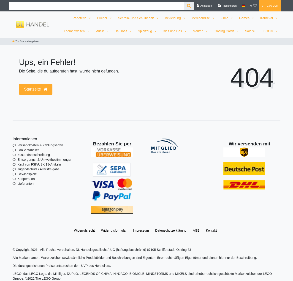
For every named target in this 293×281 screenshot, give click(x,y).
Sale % (250, 31)
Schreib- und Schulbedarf (136, 18)
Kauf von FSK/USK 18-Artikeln (39, 164)
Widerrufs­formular (114, 230)
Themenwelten (75, 31)
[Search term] (96, 6)
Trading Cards (224, 31)
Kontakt (211, 230)
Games (244, 18)
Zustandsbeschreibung (33, 155)
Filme (225, 18)
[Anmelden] (204, 5)
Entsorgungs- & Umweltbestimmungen (44, 159)
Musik (100, 31)
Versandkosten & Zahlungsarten (40, 145)
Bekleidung (173, 18)
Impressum (141, 230)
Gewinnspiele (27, 174)
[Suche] (189, 6)
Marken (198, 31)
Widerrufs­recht (84, 230)
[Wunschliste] (253, 5)
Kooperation (26, 179)
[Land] (243, 5)
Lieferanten (25, 183)
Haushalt (121, 31)
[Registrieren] (227, 5)
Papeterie (80, 18)
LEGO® (268, 31)
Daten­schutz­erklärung (170, 230)
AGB (196, 230)
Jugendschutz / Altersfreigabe (38, 169)
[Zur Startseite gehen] (25, 41)
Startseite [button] (35, 89)
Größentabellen (28, 150)
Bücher (102, 18)
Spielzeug (145, 31)
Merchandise (201, 18)
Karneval (267, 18)
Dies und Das (173, 31)
